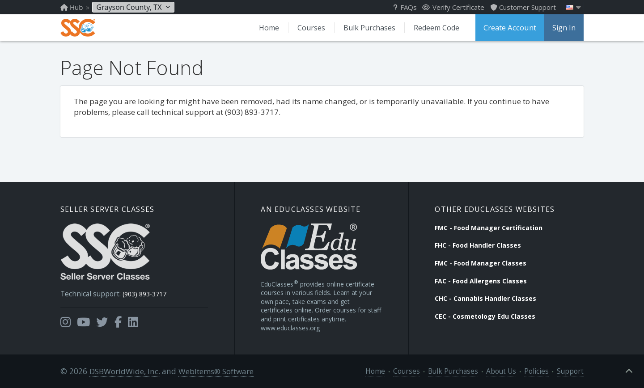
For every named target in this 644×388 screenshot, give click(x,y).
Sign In (564, 28)
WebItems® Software (213, 371)
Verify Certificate (453, 7)
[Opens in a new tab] (65, 319)
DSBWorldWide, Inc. (123, 371)
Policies (542, 371)
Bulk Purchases (372, 28)
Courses (314, 28)
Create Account (510, 28)
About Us (509, 371)
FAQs (405, 7)
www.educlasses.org (290, 327)
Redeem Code (438, 28)
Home (272, 28)
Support (572, 371)
